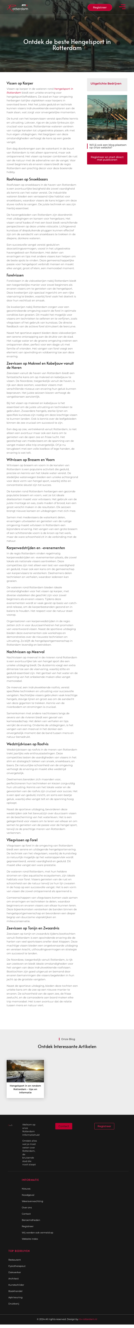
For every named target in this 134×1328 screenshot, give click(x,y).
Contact (26, 1213)
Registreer (28, 1226)
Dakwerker (14, 1272)
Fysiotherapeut (16, 1266)
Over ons (27, 1207)
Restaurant (14, 1259)
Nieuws (26, 1188)
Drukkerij (13, 1303)
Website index (30, 1238)
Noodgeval (28, 1195)
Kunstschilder (16, 1284)
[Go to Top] (122, 1302)
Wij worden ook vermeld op (37, 1232)
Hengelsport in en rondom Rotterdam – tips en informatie (25, 1089)
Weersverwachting (32, 1201)
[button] (122, 7)
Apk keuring (15, 1297)
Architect (13, 1278)
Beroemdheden (31, 1220)
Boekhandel (15, 1291)
